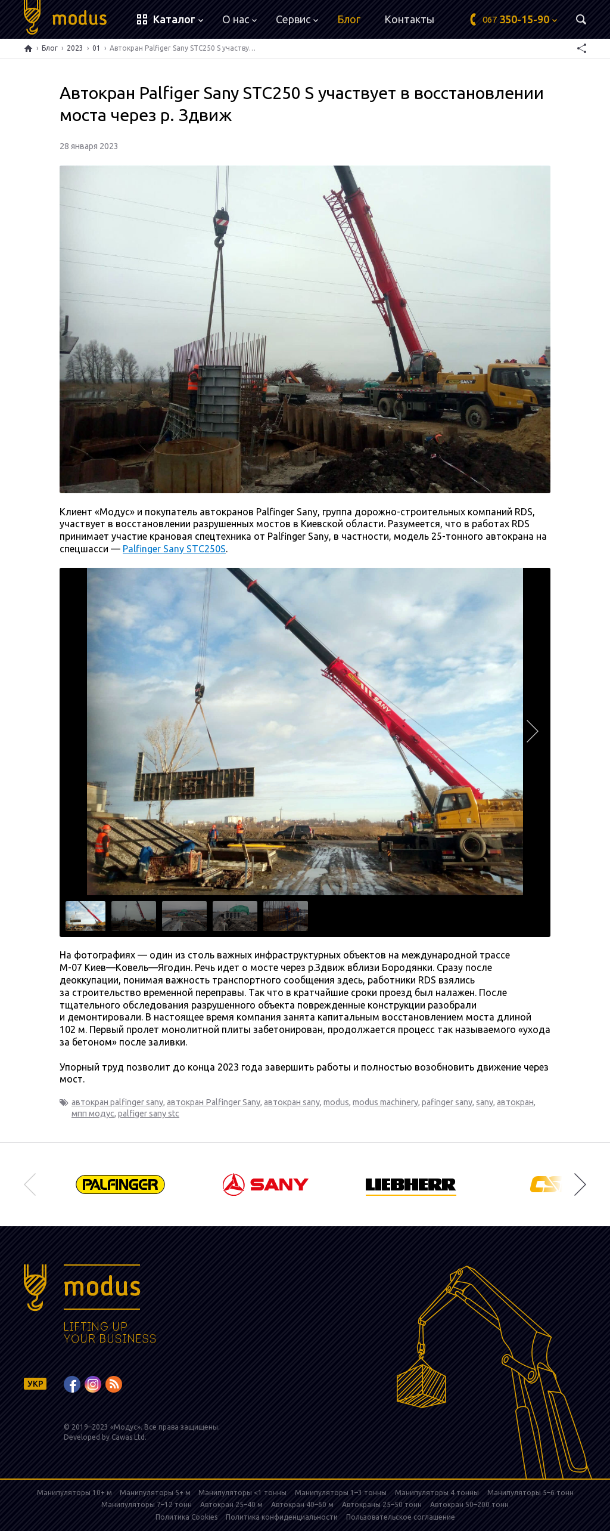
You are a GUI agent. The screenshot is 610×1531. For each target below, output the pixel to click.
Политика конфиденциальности (282, 1517)
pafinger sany (447, 1102)
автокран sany (292, 1102)
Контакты (409, 19)
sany (484, 1102)
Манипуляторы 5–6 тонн (530, 1492)
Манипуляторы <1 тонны (242, 1492)
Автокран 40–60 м (302, 1504)
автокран (515, 1102)
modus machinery (385, 1102)
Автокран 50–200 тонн (469, 1504)
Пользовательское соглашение (400, 1517)
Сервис (297, 19)
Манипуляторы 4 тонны (437, 1492)
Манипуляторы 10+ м (75, 1492)
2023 (75, 48)
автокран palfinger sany (117, 1102)
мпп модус (92, 1113)
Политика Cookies (186, 1517)
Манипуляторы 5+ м (156, 1492)
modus (336, 1102)
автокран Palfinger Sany (213, 1102)
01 (96, 48)
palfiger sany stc (148, 1113)
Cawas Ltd (128, 1437)
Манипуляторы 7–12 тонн (146, 1504)
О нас (239, 19)
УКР (35, 1383)
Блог (348, 19)
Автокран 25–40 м (231, 1504)
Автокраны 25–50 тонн (382, 1504)
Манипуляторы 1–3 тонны (341, 1492)
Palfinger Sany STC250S (174, 548)
